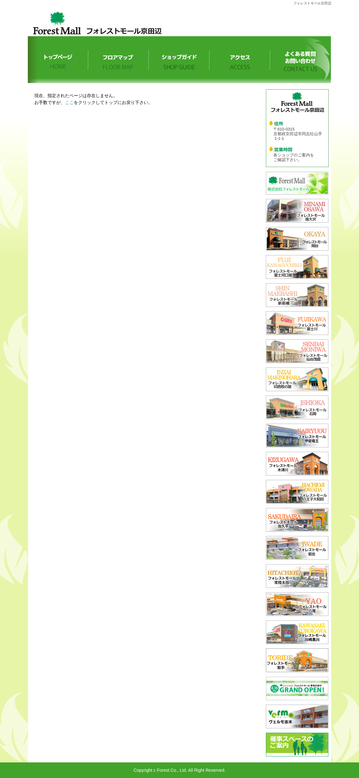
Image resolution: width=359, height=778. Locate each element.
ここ (69, 102)
